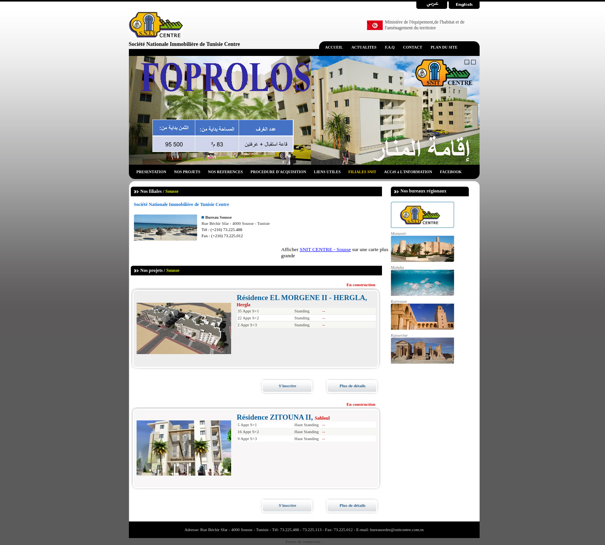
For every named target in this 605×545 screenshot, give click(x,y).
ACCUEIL (334, 47)
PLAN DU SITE (444, 47)
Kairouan (422, 314)
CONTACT (412, 47)
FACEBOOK (450, 172)
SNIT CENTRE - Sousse (325, 249)
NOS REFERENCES (225, 172)
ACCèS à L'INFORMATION (408, 172)
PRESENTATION (151, 172)
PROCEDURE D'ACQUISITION (278, 172)
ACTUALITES (364, 47)
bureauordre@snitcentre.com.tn (396, 529)
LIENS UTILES (327, 172)
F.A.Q (390, 47)
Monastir (422, 246)
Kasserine (422, 348)
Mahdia (422, 280)
